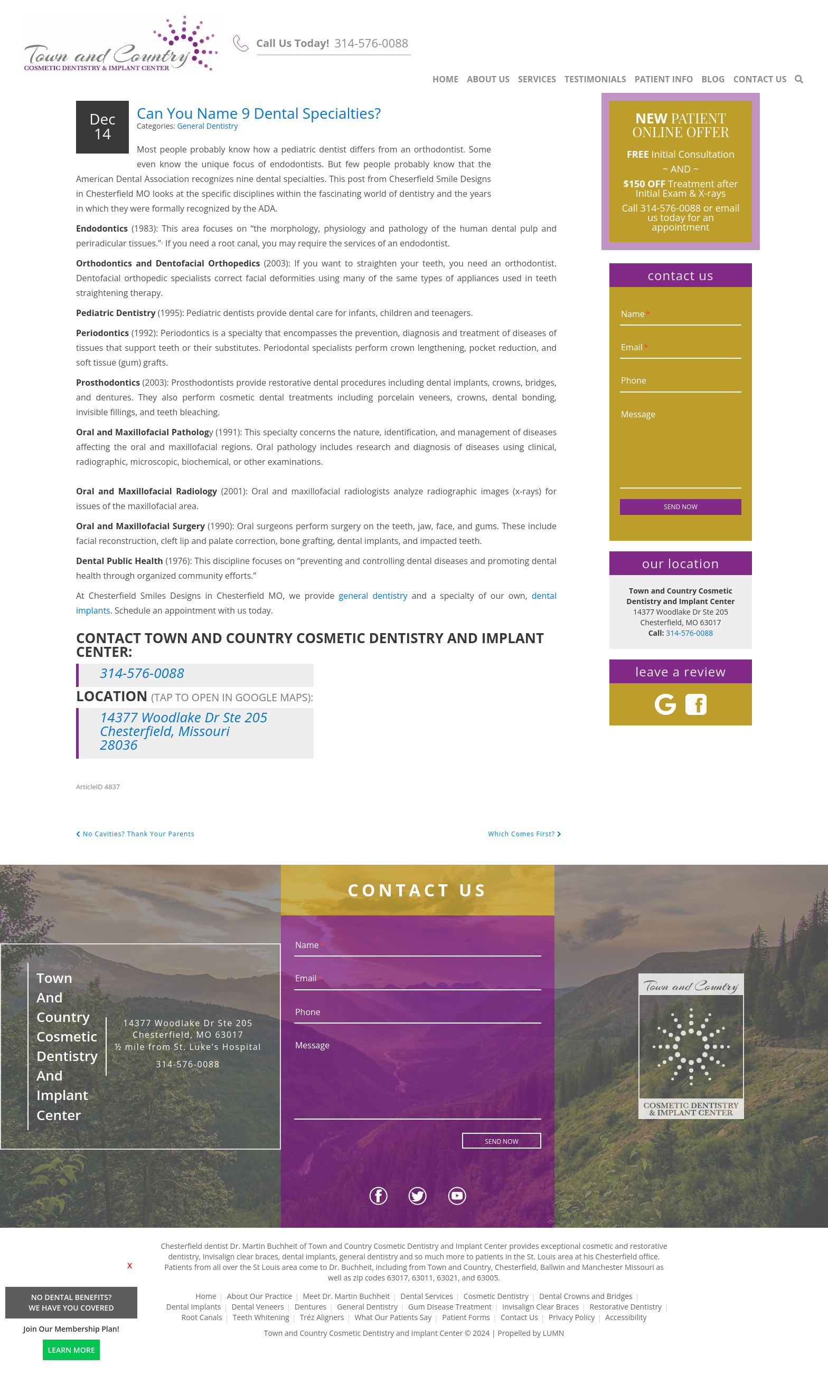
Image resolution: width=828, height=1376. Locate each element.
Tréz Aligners (322, 1317)
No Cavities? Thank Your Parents (135, 833)
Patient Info (664, 79)
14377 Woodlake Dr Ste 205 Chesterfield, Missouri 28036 (183, 731)
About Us (488, 79)
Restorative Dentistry (626, 1307)
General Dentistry (207, 126)
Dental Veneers (257, 1307)
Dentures (310, 1307)
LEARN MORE (71, 1350)
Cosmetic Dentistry (496, 1296)
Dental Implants (193, 1307)
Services (537, 79)
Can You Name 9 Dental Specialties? (304, 111)
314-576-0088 (371, 43)
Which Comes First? (525, 833)
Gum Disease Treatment (450, 1307)
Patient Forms (466, 1317)
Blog (713, 79)
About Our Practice (260, 1296)
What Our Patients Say (393, 1317)
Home (445, 79)
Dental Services (426, 1296)
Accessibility (625, 1317)
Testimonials (595, 79)
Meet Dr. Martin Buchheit (346, 1296)
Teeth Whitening (261, 1317)
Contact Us (760, 79)
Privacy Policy (572, 1317)
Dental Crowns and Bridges (586, 1296)
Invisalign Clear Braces (540, 1307)
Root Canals (202, 1317)
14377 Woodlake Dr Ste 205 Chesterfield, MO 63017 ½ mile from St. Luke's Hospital (188, 1035)
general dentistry (372, 595)
